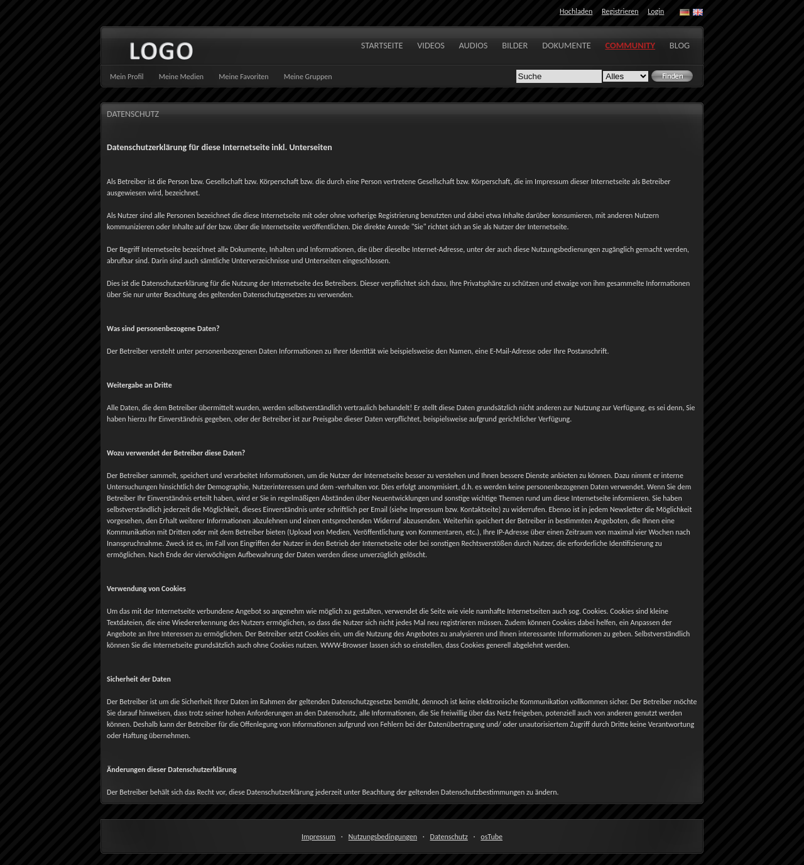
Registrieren (620, 11)
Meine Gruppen (308, 76)
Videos (431, 45)
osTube (492, 836)
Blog (680, 45)
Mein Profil (127, 76)
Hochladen (576, 11)
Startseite (382, 45)
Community (630, 45)
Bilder (515, 45)
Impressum (318, 836)
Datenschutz (449, 836)
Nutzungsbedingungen (383, 836)
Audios (473, 45)
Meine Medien (181, 76)
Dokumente (566, 45)
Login (656, 11)
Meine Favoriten (243, 76)
